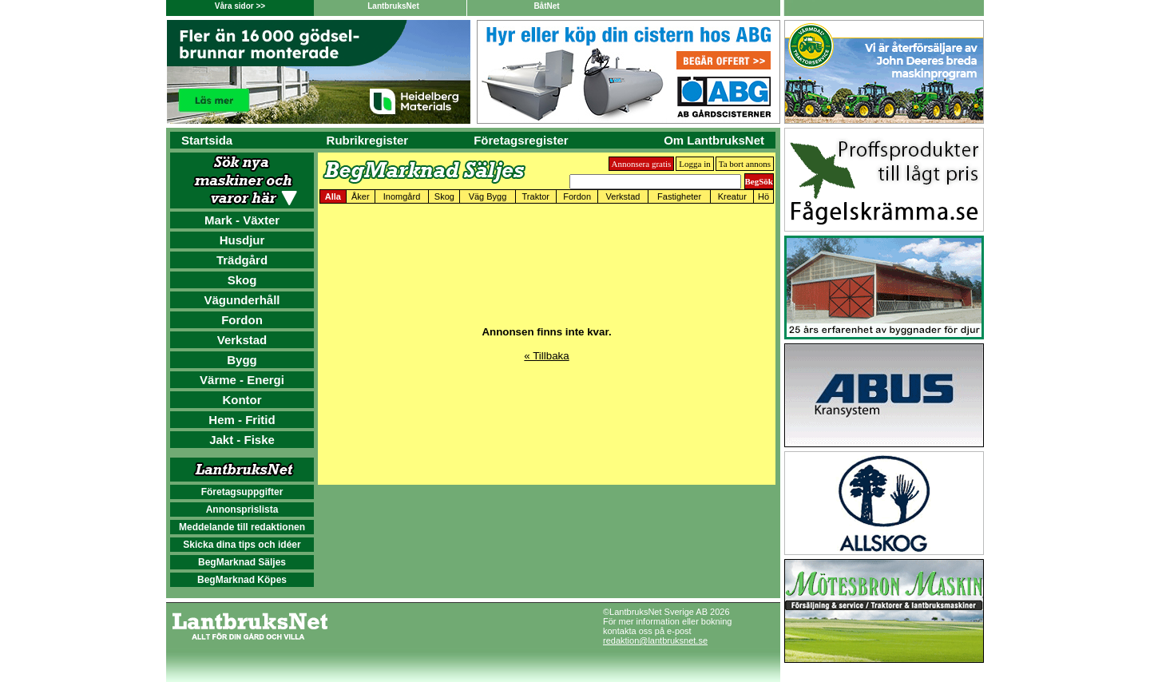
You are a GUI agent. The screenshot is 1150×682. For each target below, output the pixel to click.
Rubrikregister (368, 140)
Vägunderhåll (242, 300)
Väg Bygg (488, 196)
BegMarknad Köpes (242, 579)
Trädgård (242, 260)
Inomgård (401, 196)
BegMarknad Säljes (242, 562)
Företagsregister (521, 140)
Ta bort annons (745, 164)
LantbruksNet (392, 6)
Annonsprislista (242, 509)
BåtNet (546, 6)
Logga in (694, 164)
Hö (763, 196)
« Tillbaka (546, 356)
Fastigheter (679, 196)
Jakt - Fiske (242, 439)
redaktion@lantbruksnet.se (655, 640)
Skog (242, 280)
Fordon (242, 320)
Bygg (242, 360)
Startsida (206, 140)
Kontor (241, 399)
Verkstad (242, 340)
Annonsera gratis (642, 164)
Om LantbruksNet (714, 140)
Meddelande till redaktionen (242, 527)
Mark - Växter (242, 220)
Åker (360, 196)
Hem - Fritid (241, 419)
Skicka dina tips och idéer (241, 544)
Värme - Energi (242, 380)
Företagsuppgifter (242, 492)
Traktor (535, 196)
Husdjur (242, 240)
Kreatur (732, 196)
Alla (333, 196)
